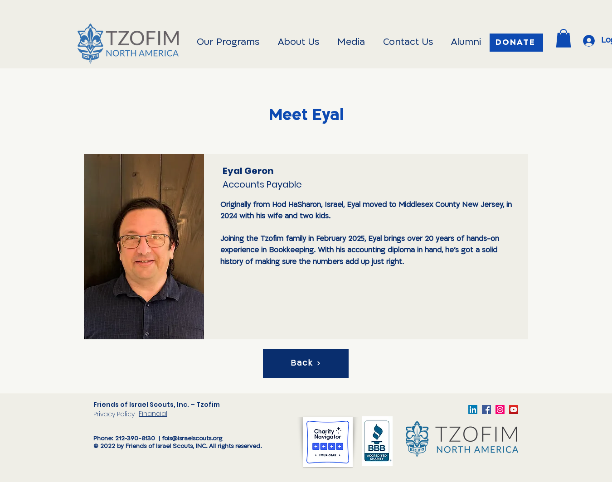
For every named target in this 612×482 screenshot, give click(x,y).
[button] (563, 38)
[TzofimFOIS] (500, 409)
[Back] (306, 363)
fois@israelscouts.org (192, 439)
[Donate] (516, 43)
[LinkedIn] (472, 409)
